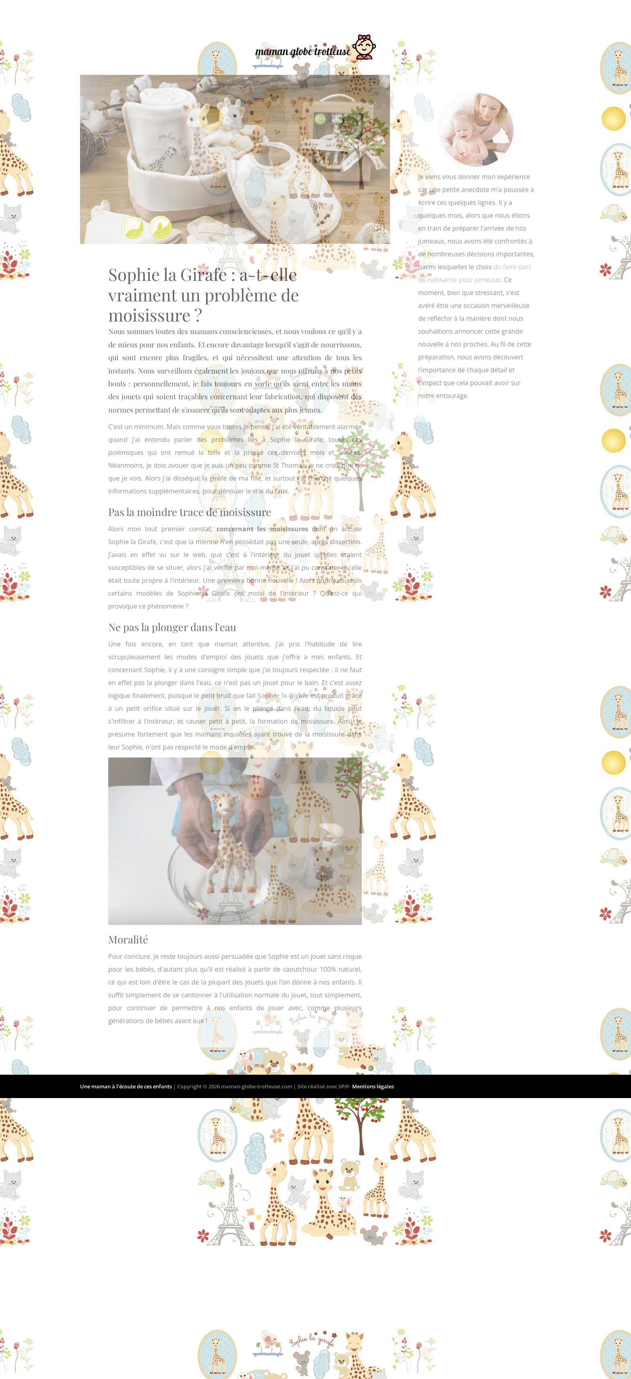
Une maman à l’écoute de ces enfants (126, 1086)
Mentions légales (373, 1086)
